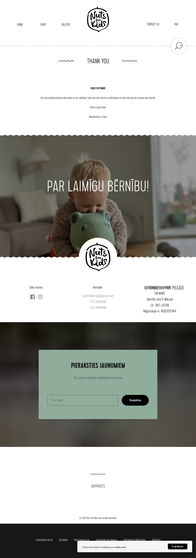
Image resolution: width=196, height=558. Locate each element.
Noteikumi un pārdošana (134, 540)
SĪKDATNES (156, 540)
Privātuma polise (81, 540)
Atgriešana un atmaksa (106, 540)
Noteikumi (63, 540)
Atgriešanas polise (44, 540)
